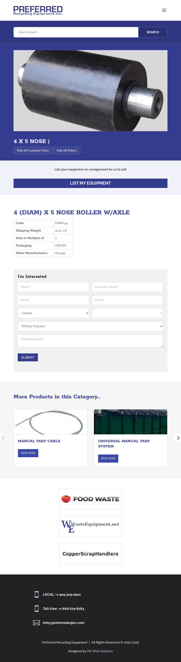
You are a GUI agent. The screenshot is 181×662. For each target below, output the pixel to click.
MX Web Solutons (100, 651)
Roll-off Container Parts (34, 150)
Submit (42, 357)
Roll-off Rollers (68, 150)
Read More (28, 458)
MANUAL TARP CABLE (39, 446)
